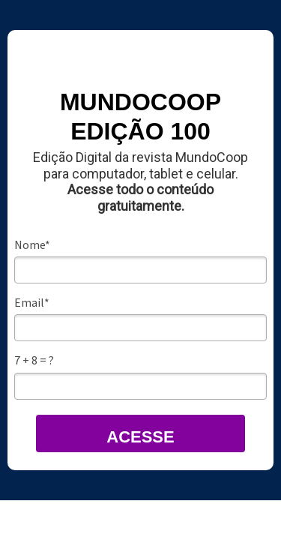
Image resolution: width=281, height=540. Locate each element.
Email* (31, 302)
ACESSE (140, 437)
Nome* (32, 244)
